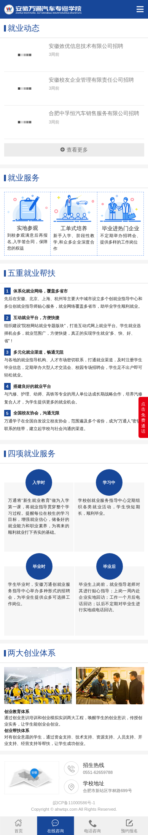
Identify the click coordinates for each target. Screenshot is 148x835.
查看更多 (74, 150)
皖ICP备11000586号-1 (74, 802)
